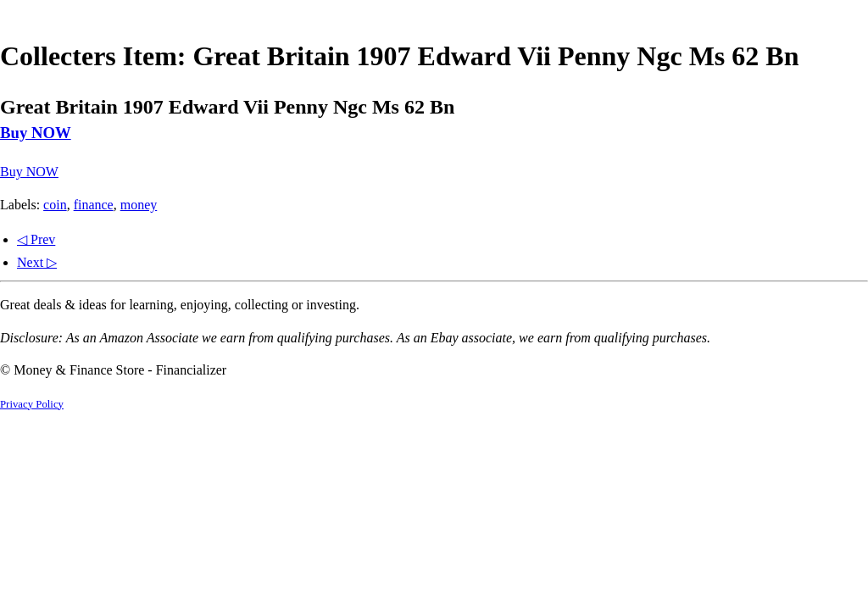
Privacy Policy (32, 404)
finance (94, 204)
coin (55, 204)
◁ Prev (36, 239)
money (139, 204)
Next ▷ (37, 262)
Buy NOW (35, 133)
